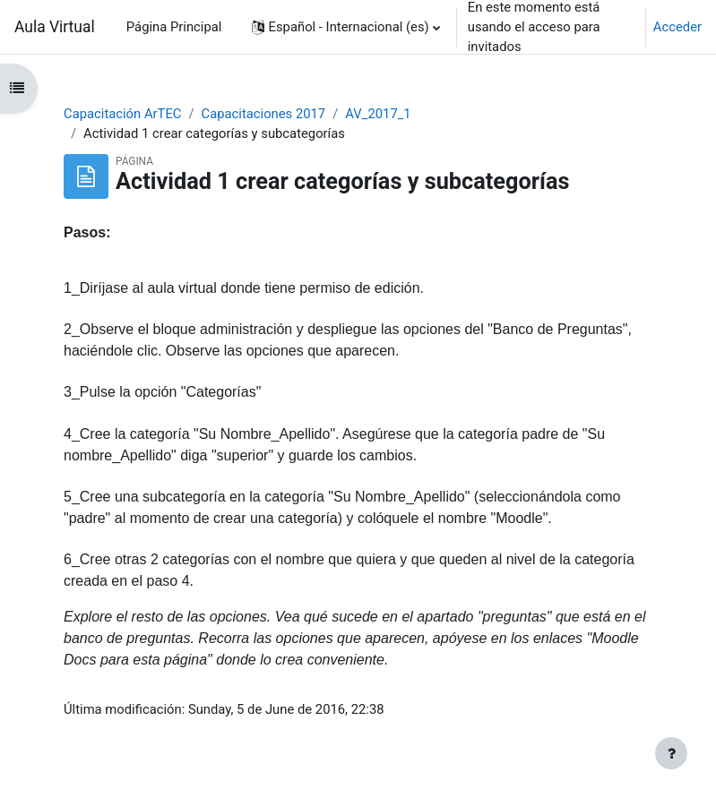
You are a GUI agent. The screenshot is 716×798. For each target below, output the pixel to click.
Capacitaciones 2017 (264, 114)
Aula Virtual (54, 27)
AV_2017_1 (377, 114)
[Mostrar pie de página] (671, 753)
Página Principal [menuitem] (174, 27)
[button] (346, 27)
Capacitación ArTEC (122, 114)
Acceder (677, 27)
